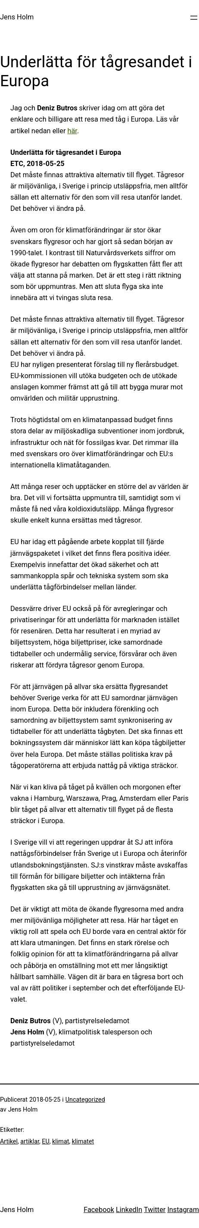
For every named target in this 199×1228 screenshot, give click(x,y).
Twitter (154, 1210)
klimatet (83, 1141)
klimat (60, 1141)
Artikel (9, 1141)
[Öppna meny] (194, 18)
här (72, 131)
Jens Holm (17, 17)
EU (45, 1141)
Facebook (99, 1210)
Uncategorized (85, 1099)
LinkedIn (129, 1210)
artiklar (29, 1141)
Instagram (183, 1210)
